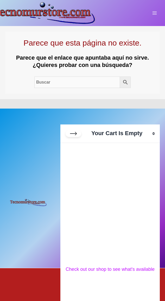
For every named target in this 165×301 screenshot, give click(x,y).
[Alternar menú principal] (154, 13)
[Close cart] (73, 133)
